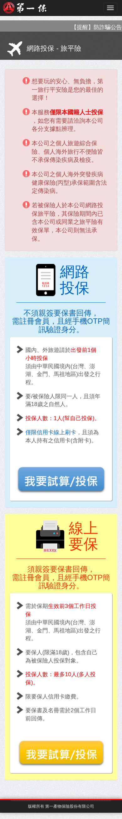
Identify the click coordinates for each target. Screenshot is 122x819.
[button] (61, 474)
